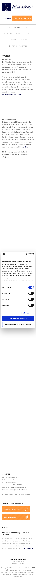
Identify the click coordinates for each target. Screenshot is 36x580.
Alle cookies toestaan (18, 319)
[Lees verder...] (28, 548)
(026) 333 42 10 (17, 485)
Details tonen (25, 313)
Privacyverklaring (26, 570)
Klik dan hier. (23, 147)
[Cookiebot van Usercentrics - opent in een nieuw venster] (25, 254)
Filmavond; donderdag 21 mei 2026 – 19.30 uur (16, 534)
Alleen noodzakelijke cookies (18, 324)
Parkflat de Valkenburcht (20, 8)
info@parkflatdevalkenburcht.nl (17, 487)
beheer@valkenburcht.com (11, 94)
